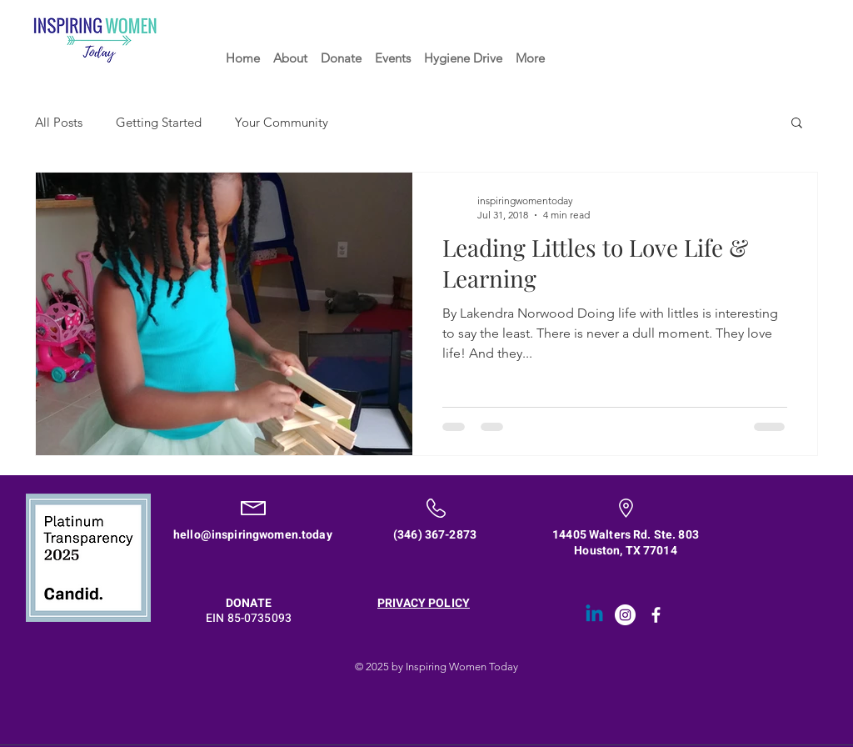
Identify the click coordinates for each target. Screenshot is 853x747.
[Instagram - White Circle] (625, 614)
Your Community (281, 122)
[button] (797, 124)
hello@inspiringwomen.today (252, 535)
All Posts (58, 122)
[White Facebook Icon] (656, 614)
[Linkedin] (594, 614)
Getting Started (159, 122)
